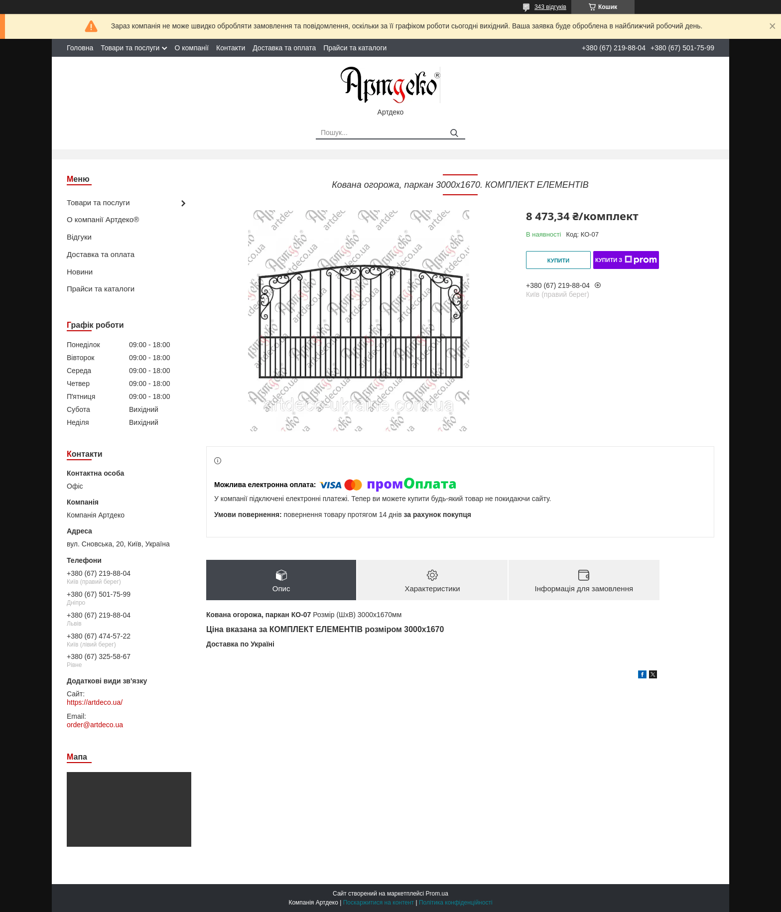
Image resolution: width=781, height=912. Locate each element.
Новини (80, 271)
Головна (80, 48)
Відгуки (79, 237)
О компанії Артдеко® (103, 219)
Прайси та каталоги (355, 48)
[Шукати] (454, 133)
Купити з (626, 260)
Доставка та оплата (284, 48)
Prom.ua (437, 893)
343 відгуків (550, 6)
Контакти (230, 48)
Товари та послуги (130, 48)
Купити (558, 260)
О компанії (191, 48)
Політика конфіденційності (456, 902)
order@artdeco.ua (95, 725)
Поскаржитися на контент (378, 902)
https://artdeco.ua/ (95, 702)
